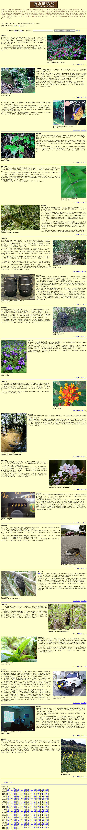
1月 (8, 790)
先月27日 (31, 419)
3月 (15, 790)
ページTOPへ (76, 64)
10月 (38, 790)
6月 (25, 790)
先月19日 (40, 573)
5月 (22, 790)
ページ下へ (83, 64)
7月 (28, 790)
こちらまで (17, 26)
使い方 (78, 30)
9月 (35, 790)
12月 (12, 788)
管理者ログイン (8, 782)
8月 (32, 790)
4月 (18, 790)
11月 (8, 788)
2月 (11, 790)
